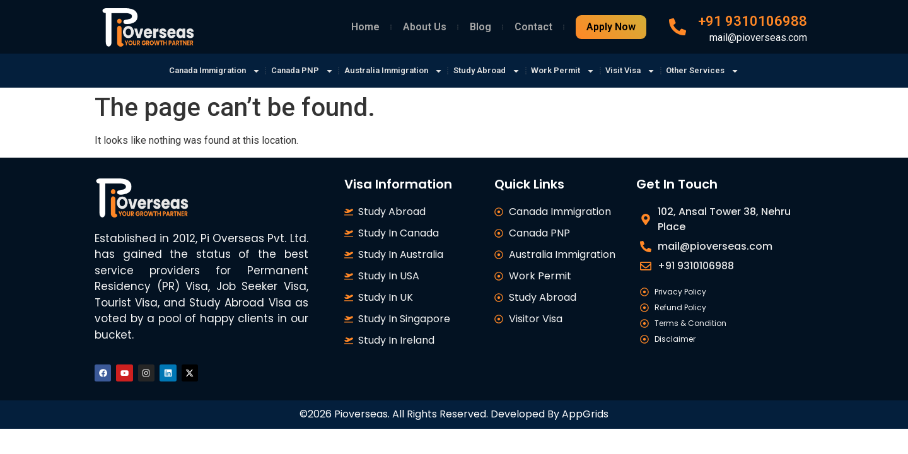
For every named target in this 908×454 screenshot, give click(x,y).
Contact (533, 27)
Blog (480, 27)
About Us (424, 27)
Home (365, 27)
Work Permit (575, 70)
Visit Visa (650, 70)
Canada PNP (288, 70)
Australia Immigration (388, 70)
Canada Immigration (190, 70)
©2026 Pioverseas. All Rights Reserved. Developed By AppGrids (454, 417)
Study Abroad (492, 70)
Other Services (729, 70)
